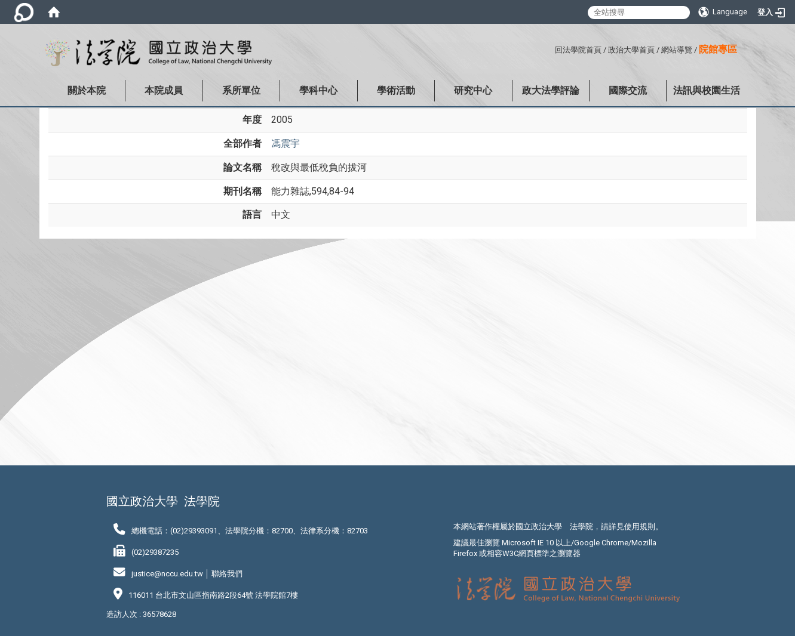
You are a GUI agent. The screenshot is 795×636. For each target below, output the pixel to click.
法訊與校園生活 (706, 90)
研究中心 (473, 90)
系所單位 (241, 90)
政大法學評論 (550, 90)
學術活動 (396, 90)
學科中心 (318, 90)
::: (550, 48)
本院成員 (164, 90)
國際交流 (628, 90)
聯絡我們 (227, 573)
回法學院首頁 (578, 49)
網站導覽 (676, 49)
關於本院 (86, 90)
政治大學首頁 (631, 49)
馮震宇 (285, 143)
